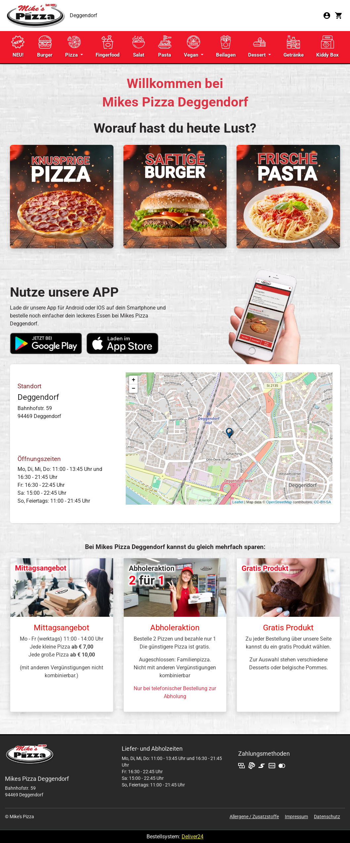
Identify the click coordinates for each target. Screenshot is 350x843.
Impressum (296, 816)
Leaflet (238, 502)
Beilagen (226, 46)
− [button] (133, 389)
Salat (138, 46)
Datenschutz (327, 816)
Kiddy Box (327, 46)
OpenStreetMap (279, 502)
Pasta (164, 46)
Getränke (294, 46)
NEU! (17, 46)
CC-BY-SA (322, 502)
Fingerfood (107, 46)
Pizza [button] (73, 46)
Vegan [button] (192, 46)
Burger (45, 46)
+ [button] (133, 380)
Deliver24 (192, 836)
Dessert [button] (257, 46)
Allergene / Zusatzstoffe (254, 816)
